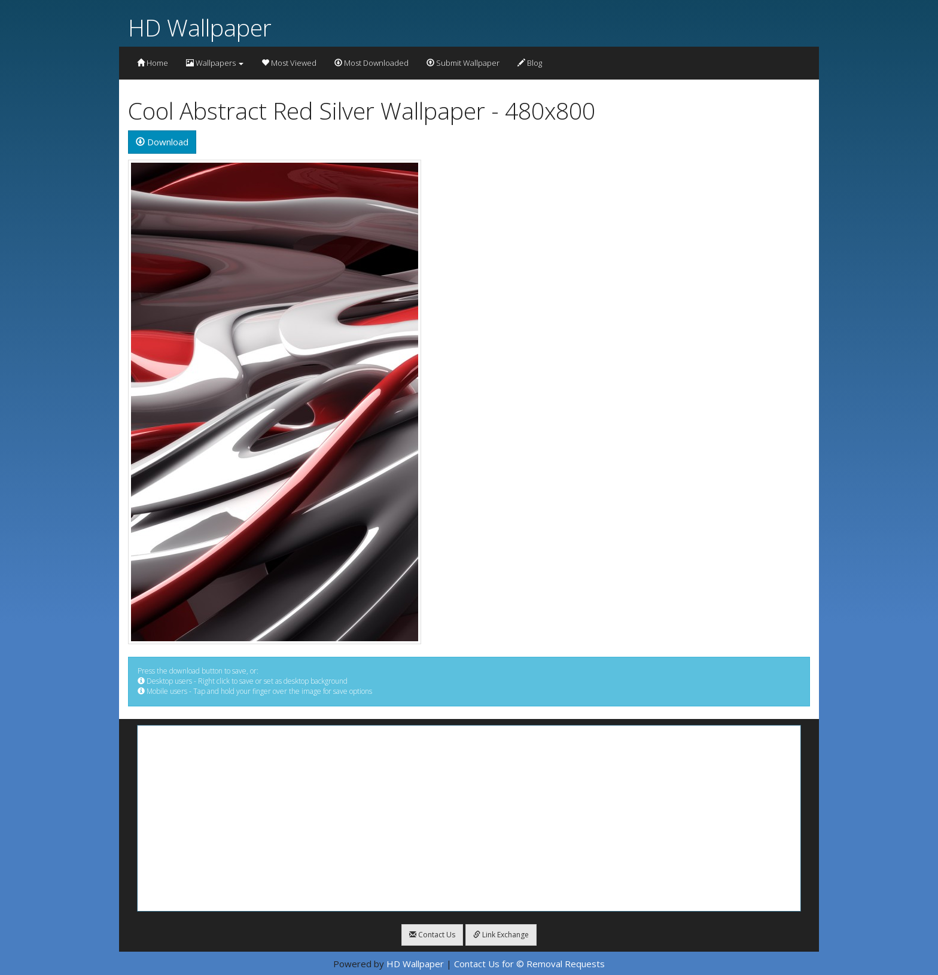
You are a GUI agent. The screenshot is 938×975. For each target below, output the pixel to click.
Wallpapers (214, 62)
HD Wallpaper (200, 27)
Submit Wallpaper (463, 62)
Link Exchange (501, 935)
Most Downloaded (371, 62)
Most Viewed (288, 62)
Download (162, 142)
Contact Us (432, 935)
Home (152, 62)
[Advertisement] (469, 818)
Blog (529, 62)
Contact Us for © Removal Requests (529, 964)
